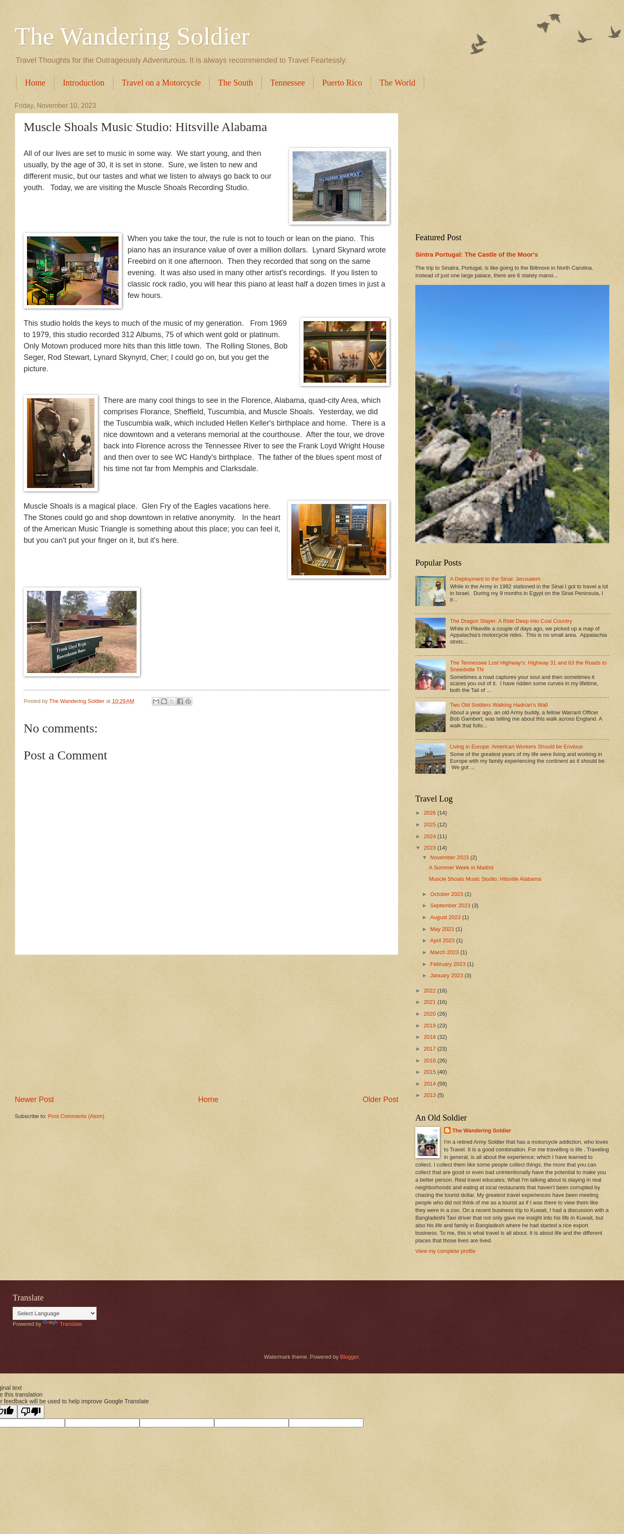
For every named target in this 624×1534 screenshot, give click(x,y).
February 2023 (448, 964)
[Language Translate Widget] (55, 1313)
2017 (430, 1049)
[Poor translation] (30, 1412)
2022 (430, 990)
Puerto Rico (342, 82)
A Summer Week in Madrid (461, 867)
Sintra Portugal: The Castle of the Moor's (476, 254)
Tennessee (287, 82)
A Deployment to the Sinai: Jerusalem (495, 579)
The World (397, 82)
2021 (430, 1002)
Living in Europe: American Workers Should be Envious (516, 746)
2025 (430, 824)
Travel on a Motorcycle (161, 82)
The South (235, 82)
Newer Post (34, 1099)
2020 (430, 1014)
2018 (430, 1037)
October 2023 (447, 894)
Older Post (380, 1099)
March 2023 (445, 952)
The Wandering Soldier (132, 36)
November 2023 (450, 857)
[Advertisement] (206, 1024)
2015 (430, 1072)
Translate (62, 1324)
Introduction (84, 82)
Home (35, 82)
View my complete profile (445, 1251)
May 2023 (442, 929)
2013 (430, 1095)
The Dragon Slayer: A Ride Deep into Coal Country (511, 621)
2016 (430, 1060)
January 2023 (447, 975)
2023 (430, 848)
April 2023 (443, 940)
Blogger (349, 1357)
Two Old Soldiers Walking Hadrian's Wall (499, 705)
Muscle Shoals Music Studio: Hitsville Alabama (485, 879)
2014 (430, 1084)
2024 (430, 836)
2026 (430, 813)
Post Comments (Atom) (76, 1116)
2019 (430, 1025)
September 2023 (451, 905)
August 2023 (446, 917)
